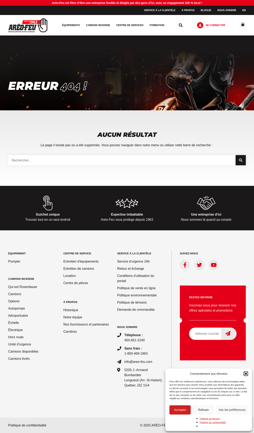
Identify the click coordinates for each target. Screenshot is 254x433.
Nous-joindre (226, 10)
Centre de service (77, 253)
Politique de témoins (210, 418)
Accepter (180, 409)
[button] (246, 374)
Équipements (71, 25)
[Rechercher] (241, 160)
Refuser (203, 409)
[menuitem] (244, 10)
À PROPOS (70, 302)
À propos (188, 10)
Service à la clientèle (159, 10)
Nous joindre (127, 327)
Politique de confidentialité (213, 422)
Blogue (206, 10)
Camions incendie (98, 25)
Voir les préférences (232, 409)
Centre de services (129, 25)
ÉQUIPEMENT (17, 253)
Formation (157, 25)
